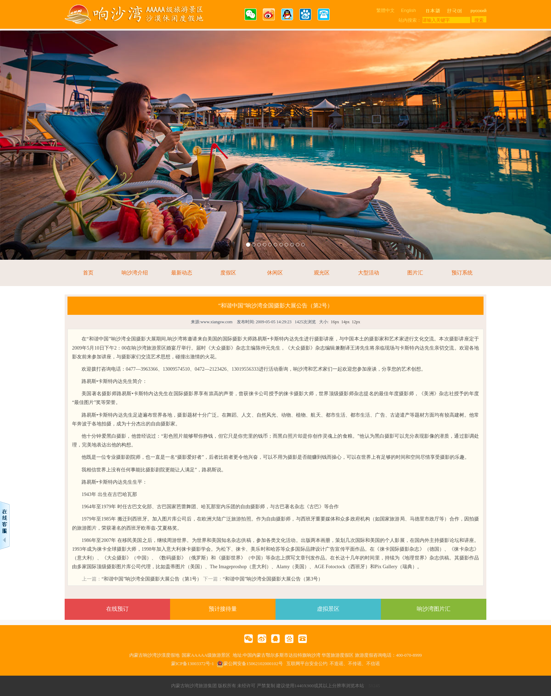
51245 (374, 685)
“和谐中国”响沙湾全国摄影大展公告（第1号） (152, 579)
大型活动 (368, 273)
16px (335, 321)
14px (345, 321)
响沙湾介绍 (135, 273)
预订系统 (462, 273)
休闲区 (275, 273)
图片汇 (415, 273)
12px (356, 321)
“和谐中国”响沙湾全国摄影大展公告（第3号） (273, 579)
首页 (88, 273)
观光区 (322, 273)
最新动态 (181, 273)
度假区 (228, 273)
